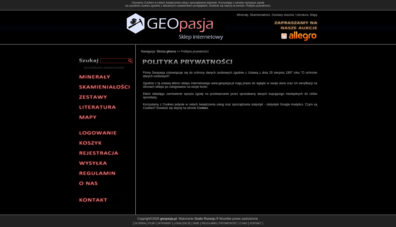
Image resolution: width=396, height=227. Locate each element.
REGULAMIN (209, 223)
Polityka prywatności (258, 5)
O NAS (243, 223)
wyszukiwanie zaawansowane (104, 67)
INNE (196, 223)
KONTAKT (255, 223)
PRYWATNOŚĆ (228, 223)
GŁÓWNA (140, 223)
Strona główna (166, 51)
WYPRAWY (164, 223)
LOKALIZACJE (182, 223)
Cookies (149, 2)
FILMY (152, 223)
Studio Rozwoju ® (206, 218)
